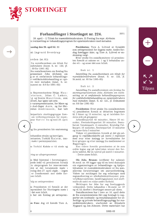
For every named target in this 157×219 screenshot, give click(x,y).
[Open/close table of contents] (9, 52)
